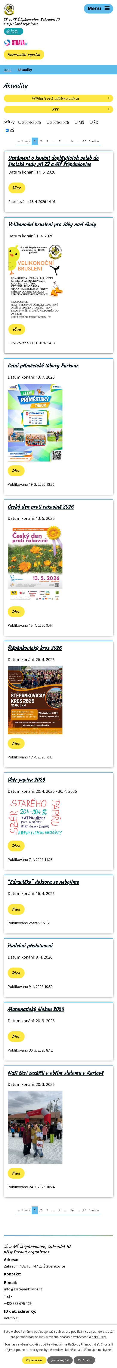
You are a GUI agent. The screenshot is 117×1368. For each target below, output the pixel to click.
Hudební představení (30, 946)
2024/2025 (31, 122)
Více (17, 187)
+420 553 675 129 (18, 1303)
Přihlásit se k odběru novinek (71, 98)
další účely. (99, 1337)
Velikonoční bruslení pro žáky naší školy (52, 225)
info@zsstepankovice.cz (23, 1289)
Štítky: (9, 121)
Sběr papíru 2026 (26, 780)
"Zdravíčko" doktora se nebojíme (43, 882)
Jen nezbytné (60, 1360)
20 (84, 141)
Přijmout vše (34, 1360)
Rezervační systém (24, 54)
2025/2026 (59, 122)
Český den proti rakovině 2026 (41, 507)
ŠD (95, 122)
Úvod (7, 69)
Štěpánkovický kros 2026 (35, 648)
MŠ (81, 122)
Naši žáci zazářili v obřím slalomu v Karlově (56, 1073)
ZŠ (12, 130)
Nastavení (84, 1360)
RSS (81, 109)
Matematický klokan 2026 (36, 1009)
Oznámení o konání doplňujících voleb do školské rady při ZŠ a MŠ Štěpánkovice (53, 161)
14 (72, 141)
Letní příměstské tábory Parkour (43, 366)
